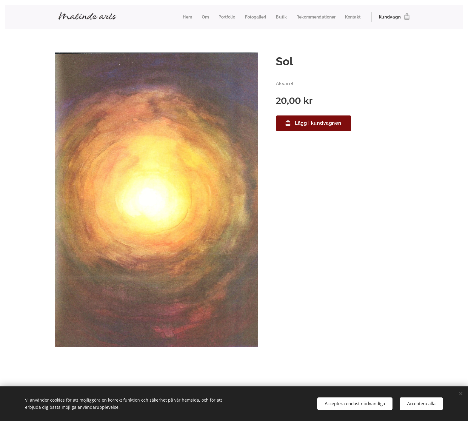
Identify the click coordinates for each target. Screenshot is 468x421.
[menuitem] (180, 17)
